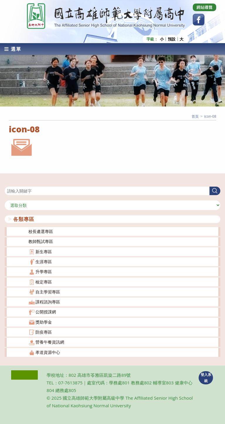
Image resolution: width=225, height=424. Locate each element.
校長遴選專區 (40, 231)
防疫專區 (43, 332)
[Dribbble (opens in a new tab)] (204, 7)
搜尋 (9, 183)
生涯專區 (43, 261)
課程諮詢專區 (47, 302)
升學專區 (43, 271)
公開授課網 (45, 312)
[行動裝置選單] (12, 49)
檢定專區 (43, 282)
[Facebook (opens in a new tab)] (198, 20)
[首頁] (195, 116)
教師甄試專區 (40, 241)
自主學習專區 (47, 292)
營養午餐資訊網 (49, 342)
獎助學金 (43, 322)
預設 (171, 39)
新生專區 (43, 251)
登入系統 (206, 377)
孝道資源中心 (47, 352)
